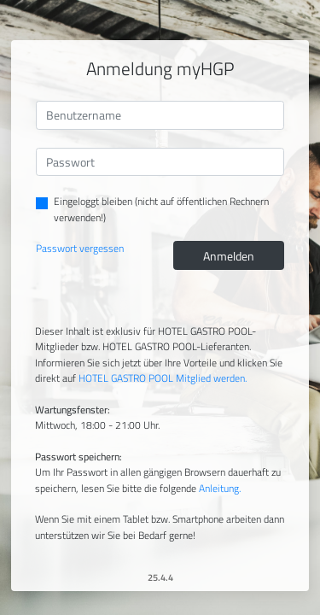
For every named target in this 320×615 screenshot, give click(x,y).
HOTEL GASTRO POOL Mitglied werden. (163, 378)
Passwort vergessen (80, 248)
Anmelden (228, 256)
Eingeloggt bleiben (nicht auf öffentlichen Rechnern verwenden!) (161, 209)
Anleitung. (220, 488)
